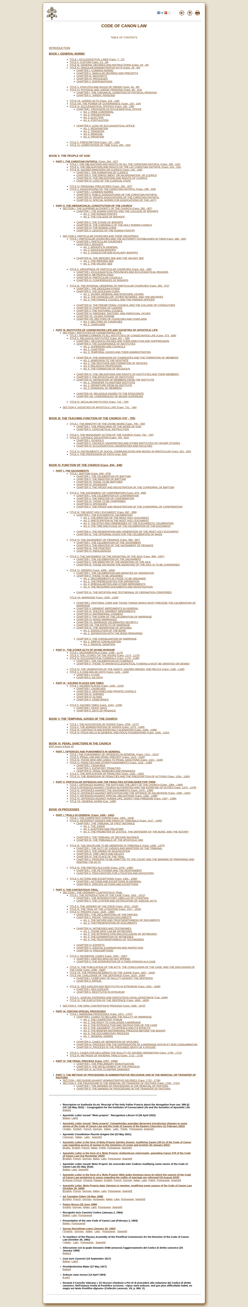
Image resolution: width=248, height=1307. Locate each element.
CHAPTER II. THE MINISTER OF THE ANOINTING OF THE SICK (113, 562)
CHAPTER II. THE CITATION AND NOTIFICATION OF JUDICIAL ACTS (116, 900)
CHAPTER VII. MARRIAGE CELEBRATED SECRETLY (107, 622)
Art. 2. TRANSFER (93, 131)
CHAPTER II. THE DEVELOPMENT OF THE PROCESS (108, 1066)
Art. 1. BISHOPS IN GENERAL (100, 247)
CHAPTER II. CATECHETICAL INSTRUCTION (102, 429)
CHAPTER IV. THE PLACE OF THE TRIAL (100, 856)
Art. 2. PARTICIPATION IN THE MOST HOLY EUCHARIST (116, 520)
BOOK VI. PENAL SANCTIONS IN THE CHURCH (80, 743)
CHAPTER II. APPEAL (89, 981)
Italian (66, 1110)
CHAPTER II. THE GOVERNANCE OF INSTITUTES (105, 343)
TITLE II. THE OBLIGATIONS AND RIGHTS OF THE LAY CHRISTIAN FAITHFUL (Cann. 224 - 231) (125, 167)
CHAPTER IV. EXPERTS (90, 945)
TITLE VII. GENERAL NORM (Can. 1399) (93, 801)
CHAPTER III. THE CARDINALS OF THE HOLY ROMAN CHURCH (114, 225)
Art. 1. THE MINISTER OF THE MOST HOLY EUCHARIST (116, 517)
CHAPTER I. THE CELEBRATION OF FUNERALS (104, 661)
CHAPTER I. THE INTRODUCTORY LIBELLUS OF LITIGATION (112, 898)
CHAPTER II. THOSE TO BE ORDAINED (99, 575)
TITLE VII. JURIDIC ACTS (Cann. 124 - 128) (94, 100)
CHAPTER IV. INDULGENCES (93, 551)
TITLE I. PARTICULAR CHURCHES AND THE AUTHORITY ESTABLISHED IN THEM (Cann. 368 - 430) (128, 238)
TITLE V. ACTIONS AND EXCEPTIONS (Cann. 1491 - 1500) (103, 878)
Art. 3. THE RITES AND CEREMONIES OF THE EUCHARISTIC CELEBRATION (128, 523)
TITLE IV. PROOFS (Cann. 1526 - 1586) (92, 911)
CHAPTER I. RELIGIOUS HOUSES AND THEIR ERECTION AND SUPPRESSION (122, 341)
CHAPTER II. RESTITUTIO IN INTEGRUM (100, 992)
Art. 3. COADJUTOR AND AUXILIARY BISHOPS (110, 252)
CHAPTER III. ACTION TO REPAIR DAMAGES (103, 1069)
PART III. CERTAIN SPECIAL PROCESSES (81, 1011)
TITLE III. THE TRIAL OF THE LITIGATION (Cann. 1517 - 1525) (105, 909)
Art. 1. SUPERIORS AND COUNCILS (104, 346)
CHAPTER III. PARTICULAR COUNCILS (99, 277)
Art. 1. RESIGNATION (95, 128)
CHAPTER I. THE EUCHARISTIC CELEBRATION (104, 515)
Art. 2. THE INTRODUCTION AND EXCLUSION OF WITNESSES (120, 934)
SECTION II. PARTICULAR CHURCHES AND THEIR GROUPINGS (100, 236)
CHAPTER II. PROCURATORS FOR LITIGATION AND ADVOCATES (115, 873)
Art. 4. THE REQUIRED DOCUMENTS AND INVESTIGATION (118, 586)
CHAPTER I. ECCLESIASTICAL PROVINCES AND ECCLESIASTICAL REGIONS (122, 272)
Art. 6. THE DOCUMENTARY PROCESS (106, 1033)
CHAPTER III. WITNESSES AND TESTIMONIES (103, 928)
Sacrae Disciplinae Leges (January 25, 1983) (89, 1228)
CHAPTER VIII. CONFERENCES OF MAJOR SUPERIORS (109, 396)
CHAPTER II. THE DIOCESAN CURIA (98, 291)
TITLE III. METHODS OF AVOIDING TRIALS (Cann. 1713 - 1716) (106, 1055)
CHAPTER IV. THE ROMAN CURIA (96, 227)
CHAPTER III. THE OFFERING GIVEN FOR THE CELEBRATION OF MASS (119, 534)
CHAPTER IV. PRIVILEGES (92, 78)
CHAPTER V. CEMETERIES (92, 699)
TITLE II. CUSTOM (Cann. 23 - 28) (89, 62)
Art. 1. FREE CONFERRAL (98, 112)
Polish (124, 1129)
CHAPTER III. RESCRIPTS (91, 76)
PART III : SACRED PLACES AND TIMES (80, 683)
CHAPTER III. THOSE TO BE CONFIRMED (101, 501)
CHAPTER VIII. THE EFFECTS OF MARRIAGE (103, 625)
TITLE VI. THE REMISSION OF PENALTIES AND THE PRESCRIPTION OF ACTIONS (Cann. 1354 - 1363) (130, 776)
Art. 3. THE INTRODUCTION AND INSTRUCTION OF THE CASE (120, 1025)
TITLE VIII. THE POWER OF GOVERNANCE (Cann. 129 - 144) (105, 103)
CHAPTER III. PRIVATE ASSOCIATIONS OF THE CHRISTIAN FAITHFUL (117, 197)
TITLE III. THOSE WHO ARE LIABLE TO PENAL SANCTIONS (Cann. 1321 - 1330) (116, 760)
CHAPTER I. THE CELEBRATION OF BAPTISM (103, 476)
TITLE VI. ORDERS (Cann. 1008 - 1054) (92, 570)
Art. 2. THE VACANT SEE (97, 263)
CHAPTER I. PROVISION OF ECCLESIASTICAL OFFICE (108, 109)
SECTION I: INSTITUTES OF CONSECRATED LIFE (92, 332)
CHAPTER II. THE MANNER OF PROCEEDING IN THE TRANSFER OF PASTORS (123, 1088)
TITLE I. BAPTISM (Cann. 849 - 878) (90, 473)
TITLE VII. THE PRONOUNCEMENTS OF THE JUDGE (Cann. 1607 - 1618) (112, 972)
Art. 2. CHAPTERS (94, 349)
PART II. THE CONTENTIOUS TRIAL (77, 889)
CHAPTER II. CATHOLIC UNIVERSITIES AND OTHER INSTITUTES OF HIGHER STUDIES (128, 443)
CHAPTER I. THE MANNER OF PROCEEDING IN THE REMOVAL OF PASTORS (122, 1086)
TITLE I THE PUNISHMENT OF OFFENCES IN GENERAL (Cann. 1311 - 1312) (114, 754)
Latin (74, 1118)
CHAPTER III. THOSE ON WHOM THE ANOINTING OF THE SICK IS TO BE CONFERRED (128, 564)
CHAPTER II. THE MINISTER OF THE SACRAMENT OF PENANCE (114, 545)
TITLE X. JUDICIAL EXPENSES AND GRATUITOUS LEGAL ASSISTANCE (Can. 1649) (119, 997)
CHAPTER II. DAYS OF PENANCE (96, 710)
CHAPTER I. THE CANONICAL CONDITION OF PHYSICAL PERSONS (116, 92)
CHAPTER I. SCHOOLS (90, 440)
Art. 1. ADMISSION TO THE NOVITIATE (105, 360)
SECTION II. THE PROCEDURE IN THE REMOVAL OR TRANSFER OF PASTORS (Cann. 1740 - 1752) (121, 1083)
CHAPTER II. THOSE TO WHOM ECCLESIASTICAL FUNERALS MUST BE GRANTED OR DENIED (132, 663)
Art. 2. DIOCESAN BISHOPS (99, 250)
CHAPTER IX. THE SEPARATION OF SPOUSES (104, 627)
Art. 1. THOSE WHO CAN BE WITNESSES (107, 931)
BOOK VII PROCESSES (64, 809)
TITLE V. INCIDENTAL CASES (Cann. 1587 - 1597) (98, 956)
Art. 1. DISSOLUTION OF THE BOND (104, 630)
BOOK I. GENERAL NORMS (67, 53)
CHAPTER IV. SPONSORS (91, 484)
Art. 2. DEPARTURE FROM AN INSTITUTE (107, 385)
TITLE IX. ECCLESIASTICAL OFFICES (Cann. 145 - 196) (102, 106)
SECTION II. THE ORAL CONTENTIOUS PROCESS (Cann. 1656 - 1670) (104, 1005)
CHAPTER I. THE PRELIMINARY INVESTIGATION (105, 1063)
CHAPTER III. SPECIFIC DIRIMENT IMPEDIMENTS (106, 611)
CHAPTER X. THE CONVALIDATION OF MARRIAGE (106, 638)
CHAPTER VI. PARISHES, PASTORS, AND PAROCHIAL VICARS (113, 313)
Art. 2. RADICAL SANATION (99, 644)
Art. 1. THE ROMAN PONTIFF (100, 214)
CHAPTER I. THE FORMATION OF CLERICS (102, 172)
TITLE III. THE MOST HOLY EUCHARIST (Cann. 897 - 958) (103, 512)
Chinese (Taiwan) (92, 1180)
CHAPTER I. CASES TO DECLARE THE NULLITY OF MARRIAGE (114, 1016)
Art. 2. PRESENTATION (96, 114)
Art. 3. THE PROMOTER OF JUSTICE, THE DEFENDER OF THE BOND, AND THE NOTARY (136, 831)
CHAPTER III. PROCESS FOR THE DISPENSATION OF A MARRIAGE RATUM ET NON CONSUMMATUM (136, 1044)
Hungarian (99, 1199)
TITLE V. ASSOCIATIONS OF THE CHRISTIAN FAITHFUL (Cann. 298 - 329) (113, 189)
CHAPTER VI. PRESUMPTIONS (94, 950)
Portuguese (136, 1129)
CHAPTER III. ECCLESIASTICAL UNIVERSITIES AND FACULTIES (114, 446)
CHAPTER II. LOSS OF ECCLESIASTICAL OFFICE (105, 125)
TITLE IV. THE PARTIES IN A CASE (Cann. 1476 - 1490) (101, 867)
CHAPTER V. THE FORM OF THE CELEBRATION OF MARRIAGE (114, 616)
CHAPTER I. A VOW (88, 674)
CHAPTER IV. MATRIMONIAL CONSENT (99, 614)
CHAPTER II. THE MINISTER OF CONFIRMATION (105, 498)
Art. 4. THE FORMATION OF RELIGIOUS (106, 368)
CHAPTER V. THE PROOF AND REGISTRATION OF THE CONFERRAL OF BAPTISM (125, 487)
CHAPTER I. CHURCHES (91, 688)
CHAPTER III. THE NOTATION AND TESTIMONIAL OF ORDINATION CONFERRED (124, 592)
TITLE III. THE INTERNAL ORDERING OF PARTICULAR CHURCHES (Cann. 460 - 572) (119, 285)
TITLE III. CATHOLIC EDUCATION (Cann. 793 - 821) (99, 437)
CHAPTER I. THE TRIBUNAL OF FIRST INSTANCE (105, 823)
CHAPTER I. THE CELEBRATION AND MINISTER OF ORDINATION (115, 573)
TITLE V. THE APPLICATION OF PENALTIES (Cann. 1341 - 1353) (107, 773)
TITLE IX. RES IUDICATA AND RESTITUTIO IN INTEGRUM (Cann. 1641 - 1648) (115, 986)
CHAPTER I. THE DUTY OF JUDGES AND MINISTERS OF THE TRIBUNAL (119, 848)
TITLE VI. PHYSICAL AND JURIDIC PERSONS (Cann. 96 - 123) (106, 89)
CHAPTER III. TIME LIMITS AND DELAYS (100, 853)
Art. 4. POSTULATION (95, 120)
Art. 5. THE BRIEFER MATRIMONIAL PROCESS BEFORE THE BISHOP (124, 1030)
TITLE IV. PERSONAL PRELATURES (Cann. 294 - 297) (101, 186)
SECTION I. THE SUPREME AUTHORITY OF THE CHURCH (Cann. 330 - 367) (107, 208)
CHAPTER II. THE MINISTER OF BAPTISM (101, 479)
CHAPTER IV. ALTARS (89, 696)
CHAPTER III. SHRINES (90, 694)
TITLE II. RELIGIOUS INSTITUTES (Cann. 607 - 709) (100, 338)
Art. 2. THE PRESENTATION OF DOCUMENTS (110, 923)
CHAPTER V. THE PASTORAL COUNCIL (99, 310)
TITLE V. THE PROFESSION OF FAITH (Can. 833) (98, 454)
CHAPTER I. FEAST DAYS (91, 708)
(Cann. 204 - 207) (87, 161)
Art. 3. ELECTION (93, 117)
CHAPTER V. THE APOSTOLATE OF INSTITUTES (105, 377)
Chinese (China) (72, 1180)
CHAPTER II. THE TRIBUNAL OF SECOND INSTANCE (107, 837)
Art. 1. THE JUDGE (94, 826)
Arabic (67, 1129)
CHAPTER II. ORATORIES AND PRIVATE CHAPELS (106, 691)
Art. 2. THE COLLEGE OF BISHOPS (104, 216)
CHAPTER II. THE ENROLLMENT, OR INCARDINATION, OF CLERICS (116, 175)
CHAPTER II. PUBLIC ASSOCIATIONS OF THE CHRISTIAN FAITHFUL (116, 194)
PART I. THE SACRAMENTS (72, 470)
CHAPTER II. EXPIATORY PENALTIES (98, 768)
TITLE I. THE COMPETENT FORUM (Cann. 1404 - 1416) (102, 818)
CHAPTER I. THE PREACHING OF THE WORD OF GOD (108, 426)
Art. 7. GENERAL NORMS (98, 1036)
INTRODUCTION (59, 48)
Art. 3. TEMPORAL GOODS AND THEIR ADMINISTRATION (117, 352)
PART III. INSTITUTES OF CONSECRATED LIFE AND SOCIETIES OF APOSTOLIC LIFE (107, 330)
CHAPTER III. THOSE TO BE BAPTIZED (99, 481)
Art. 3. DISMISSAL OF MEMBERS (102, 388)
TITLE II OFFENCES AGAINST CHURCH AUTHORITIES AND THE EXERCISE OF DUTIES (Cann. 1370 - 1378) (133, 787)
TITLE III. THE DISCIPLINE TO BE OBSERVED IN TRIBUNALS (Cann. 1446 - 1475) (117, 845)
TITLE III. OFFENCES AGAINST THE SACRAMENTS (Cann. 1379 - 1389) (111, 790)
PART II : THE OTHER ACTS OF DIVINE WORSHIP (85, 649)
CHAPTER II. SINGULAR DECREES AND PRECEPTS (107, 73)
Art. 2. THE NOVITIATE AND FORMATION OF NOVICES (115, 363)
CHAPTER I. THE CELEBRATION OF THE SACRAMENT (108, 542)
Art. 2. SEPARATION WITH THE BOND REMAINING (113, 633)
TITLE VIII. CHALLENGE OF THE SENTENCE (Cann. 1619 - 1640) (107, 975)
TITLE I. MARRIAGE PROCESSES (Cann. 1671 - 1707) (101, 1014)
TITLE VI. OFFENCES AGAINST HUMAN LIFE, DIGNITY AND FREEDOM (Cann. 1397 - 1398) (123, 798)
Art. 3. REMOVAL (93, 134)
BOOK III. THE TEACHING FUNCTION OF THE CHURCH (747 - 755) (92, 418)
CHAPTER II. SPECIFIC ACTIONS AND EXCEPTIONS (107, 884)
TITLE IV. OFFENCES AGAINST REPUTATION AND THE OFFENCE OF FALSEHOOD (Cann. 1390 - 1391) (130, 793)
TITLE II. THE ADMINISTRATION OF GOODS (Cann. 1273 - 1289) (107, 727)
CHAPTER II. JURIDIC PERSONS (95, 95)
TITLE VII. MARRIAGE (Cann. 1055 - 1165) (94, 597)
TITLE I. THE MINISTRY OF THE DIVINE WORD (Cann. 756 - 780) (107, 423)
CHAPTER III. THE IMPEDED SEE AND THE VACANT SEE (110, 258)
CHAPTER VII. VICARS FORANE (95, 316)
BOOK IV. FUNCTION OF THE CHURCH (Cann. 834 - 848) (85, 465)
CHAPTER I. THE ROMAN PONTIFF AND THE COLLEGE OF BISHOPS (117, 211)
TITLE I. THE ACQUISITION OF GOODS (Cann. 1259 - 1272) (104, 724)
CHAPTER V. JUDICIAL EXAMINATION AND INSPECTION (109, 947)
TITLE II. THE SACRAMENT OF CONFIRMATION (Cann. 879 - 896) (108, 493)
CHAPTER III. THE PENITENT (93, 548)
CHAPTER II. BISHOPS (89, 244)
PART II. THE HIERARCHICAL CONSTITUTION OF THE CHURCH (94, 205)
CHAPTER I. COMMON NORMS (94, 70)
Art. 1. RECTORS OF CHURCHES (102, 321)
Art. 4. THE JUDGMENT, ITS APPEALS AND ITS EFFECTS (116, 1028)
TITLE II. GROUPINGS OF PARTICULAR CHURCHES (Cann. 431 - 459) (111, 269)
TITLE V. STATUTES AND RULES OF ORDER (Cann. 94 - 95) (105, 87)
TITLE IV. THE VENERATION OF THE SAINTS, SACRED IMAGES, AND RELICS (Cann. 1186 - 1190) (127, 669)
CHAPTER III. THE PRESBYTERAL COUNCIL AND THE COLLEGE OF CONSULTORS (125, 305)
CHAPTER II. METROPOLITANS (94, 274)
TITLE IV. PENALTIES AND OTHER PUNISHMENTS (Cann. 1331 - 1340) (111, 762)
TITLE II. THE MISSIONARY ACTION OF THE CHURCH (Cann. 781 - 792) (112, 434)
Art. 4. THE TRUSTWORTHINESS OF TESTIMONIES (113, 939)
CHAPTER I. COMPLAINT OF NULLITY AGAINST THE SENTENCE (114, 978)
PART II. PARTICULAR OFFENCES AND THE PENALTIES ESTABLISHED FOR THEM (105, 782)
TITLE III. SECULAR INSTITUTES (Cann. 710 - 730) (99, 401)
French (87, 1129)
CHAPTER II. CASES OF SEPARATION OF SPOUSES (107, 1041)
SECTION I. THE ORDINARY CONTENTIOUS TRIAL (92, 892)
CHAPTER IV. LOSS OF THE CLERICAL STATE (103, 180)
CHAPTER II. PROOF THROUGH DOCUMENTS (103, 917)
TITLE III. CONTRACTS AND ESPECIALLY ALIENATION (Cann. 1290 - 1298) (113, 729)
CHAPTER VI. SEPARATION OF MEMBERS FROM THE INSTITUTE (115, 379)
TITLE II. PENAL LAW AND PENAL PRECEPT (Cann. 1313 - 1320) (107, 757)
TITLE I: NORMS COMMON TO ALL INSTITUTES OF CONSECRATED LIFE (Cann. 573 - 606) (123, 335)
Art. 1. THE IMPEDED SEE (98, 261)
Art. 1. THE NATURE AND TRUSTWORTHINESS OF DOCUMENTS (121, 920)
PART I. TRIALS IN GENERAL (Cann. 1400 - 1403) (85, 815)
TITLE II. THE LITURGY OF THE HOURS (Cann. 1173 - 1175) (105, 655)
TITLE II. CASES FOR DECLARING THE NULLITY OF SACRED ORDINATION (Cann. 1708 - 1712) (126, 1052)
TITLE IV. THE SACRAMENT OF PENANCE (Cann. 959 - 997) (105, 539)
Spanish (148, 1129)
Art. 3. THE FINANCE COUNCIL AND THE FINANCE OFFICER (119, 299)
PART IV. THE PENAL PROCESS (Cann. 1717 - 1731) (87, 1061)
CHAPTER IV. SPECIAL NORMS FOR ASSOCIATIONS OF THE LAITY (116, 200)
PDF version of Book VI (61, 746)
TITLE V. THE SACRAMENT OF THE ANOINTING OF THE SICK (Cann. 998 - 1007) (117, 556)
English (77, 1129)
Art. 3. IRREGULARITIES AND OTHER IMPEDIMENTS (114, 584)
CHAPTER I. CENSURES (90, 765)
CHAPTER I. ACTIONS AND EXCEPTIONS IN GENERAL (108, 881)
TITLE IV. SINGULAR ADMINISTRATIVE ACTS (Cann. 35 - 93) (105, 67)
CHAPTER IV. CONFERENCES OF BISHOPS (102, 280)
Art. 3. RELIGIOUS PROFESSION (102, 366)
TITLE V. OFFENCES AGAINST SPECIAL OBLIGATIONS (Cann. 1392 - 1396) (114, 795)
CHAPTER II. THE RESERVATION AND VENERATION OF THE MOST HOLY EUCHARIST (127, 531)
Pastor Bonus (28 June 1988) (80, 1204)
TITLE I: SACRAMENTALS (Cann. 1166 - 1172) (96, 652)
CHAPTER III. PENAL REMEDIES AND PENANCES (105, 771)
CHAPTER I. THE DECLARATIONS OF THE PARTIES (107, 914)
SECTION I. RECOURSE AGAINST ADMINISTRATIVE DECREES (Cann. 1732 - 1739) (111, 1080)
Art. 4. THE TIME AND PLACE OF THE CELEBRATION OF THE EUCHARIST (127, 526)
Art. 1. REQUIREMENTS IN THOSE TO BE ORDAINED (114, 578)
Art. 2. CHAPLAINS (94, 324)
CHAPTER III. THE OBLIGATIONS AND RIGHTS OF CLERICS (111, 178)
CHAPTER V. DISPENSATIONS (94, 81)
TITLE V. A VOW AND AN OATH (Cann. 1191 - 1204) (99, 672)
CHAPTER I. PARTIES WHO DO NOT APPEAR (103, 958)
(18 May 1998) (83, 1196)
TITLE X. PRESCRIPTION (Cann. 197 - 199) (95, 142)
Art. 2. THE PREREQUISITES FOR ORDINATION (111, 581)
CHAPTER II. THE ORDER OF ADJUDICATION (103, 851)
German (97, 1129)
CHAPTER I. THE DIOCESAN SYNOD (98, 288)
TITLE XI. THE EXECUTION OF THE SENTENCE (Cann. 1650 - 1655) (109, 1000)
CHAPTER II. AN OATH (89, 677)
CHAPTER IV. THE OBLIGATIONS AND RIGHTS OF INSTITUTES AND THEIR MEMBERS (127, 374)
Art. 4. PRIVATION (93, 136)
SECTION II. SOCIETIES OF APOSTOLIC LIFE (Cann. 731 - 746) (100, 407)
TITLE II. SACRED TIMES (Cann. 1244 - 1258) (96, 705)
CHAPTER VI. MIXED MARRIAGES (96, 619)
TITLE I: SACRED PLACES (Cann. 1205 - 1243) (97, 685)
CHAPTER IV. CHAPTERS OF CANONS (99, 308)
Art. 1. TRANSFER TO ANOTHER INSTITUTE (109, 382)
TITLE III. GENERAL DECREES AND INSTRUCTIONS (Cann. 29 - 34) (109, 65)
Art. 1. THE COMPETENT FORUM (102, 1019)
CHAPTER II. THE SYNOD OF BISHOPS (99, 222)
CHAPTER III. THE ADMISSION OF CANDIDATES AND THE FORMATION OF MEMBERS (127, 357)
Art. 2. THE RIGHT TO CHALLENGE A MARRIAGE (112, 1022)
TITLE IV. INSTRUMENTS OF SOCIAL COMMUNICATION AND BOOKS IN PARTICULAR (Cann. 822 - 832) (130, 451)
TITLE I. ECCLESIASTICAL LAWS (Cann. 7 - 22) (97, 59)
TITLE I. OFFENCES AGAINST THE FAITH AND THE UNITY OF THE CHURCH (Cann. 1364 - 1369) (126, 784)
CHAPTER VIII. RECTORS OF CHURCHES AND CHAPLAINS (111, 319)
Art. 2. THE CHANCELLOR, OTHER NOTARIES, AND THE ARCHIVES (123, 296)
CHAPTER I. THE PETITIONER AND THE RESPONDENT (109, 870)
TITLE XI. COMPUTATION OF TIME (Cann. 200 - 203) (100, 145)
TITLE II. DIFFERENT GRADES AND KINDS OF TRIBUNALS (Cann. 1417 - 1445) (116, 820)
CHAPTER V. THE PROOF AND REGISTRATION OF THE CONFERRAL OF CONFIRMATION (129, 506)
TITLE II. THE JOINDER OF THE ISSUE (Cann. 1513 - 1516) (104, 906)
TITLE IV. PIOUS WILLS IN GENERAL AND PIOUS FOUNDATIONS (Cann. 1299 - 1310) (119, 732)
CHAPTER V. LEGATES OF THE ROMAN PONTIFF (105, 230)
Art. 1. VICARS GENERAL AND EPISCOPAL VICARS (113, 294)
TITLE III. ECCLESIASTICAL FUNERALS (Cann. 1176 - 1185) (104, 658)
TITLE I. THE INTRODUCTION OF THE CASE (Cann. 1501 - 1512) (107, 895)
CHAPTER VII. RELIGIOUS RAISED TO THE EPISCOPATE (110, 393)
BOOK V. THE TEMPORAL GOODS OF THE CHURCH (83, 718)
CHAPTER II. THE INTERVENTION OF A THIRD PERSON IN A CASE (116, 961)
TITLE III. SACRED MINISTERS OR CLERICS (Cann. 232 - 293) (106, 169)
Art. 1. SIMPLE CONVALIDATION (102, 641)
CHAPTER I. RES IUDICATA (92, 989)
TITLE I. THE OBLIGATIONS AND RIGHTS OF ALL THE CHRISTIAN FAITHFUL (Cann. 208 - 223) (125, 164)
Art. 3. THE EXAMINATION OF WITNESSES (108, 936)
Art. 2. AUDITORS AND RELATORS (103, 829)
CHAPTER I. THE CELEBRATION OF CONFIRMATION (107, 495)
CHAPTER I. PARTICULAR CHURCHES (99, 241)
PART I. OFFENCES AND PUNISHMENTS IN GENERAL (88, 751)
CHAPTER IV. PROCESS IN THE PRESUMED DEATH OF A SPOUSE (116, 1047)
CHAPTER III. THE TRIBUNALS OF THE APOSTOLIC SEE (109, 840)
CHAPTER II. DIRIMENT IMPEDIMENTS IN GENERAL (107, 608)
